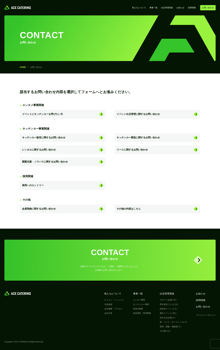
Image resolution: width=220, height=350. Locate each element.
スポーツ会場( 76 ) (168, 300)
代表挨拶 (108, 304)
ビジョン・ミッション (114, 300)
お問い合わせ (203, 306)
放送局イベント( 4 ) (168, 309)
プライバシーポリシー (206, 315)
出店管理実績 (167, 8)
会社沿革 (108, 313)
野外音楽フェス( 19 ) (169, 304)
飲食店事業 (138, 309)
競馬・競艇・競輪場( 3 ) (170, 326)
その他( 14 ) (165, 331)
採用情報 (192, 8)
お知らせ (180, 8)
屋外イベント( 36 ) (168, 313)
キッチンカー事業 (141, 304)
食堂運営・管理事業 (142, 313)
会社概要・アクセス (113, 309)
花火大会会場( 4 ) (167, 318)
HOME (23, 67)
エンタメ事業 (139, 300)
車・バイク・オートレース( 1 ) (173, 322)
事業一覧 (153, 8)
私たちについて (139, 8)
